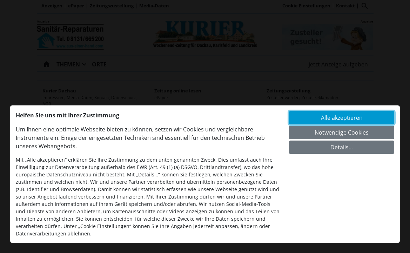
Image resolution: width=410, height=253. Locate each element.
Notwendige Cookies (342, 132)
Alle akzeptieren (342, 118)
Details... (341, 147)
